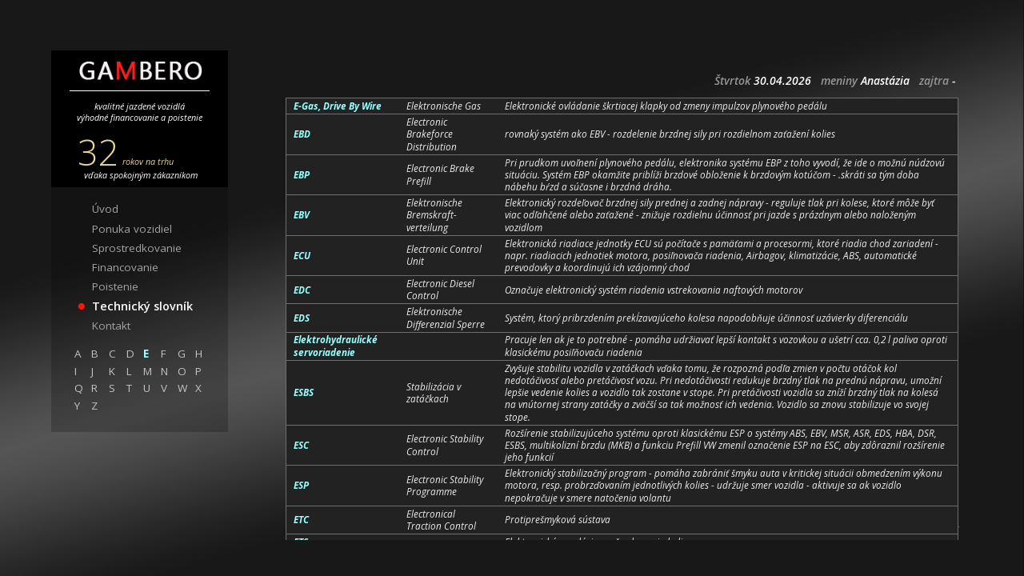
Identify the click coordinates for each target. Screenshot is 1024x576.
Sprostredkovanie (137, 248)
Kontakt (111, 325)
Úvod (105, 209)
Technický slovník (142, 306)
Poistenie (115, 286)
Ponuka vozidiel (132, 229)
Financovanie (125, 267)
